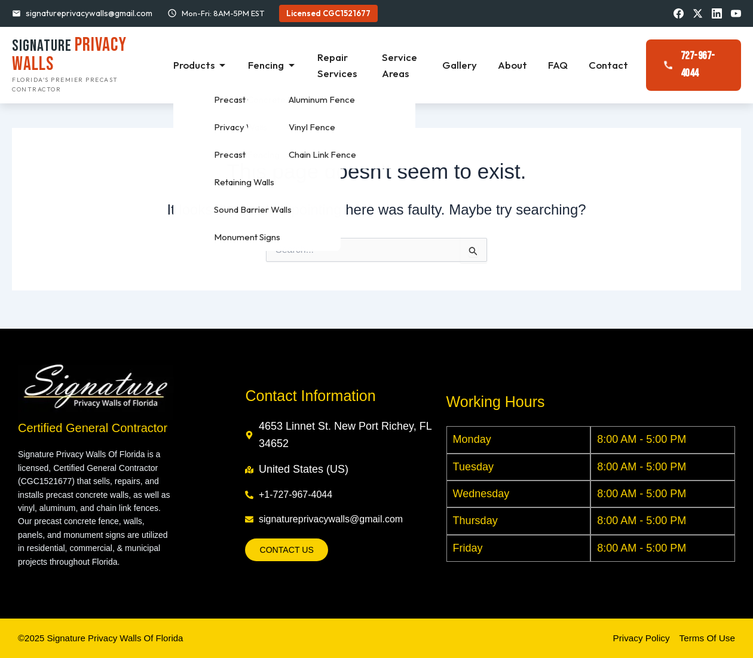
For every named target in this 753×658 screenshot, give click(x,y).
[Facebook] (676, 13)
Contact (608, 66)
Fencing (279, 66)
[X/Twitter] (696, 13)
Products (209, 66)
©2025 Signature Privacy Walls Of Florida (106, 638)
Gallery (463, 66)
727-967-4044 (688, 66)
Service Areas (404, 65)
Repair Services (342, 65)
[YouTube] (735, 13)
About (515, 66)
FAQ (559, 66)
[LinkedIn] (716, 13)
